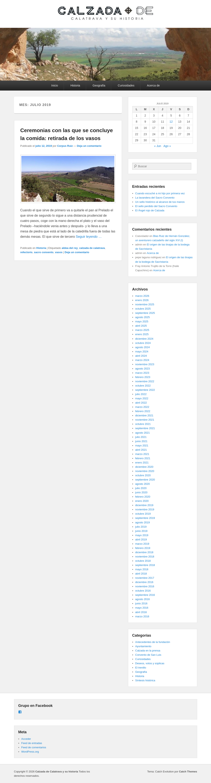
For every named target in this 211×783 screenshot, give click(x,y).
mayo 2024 (141, 351)
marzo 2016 (142, 616)
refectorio (26, 252)
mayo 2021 (141, 445)
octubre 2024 (143, 343)
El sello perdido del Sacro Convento (156, 206)
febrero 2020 (142, 496)
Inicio (54, 85)
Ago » (167, 146)
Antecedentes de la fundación (152, 642)
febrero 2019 (142, 548)
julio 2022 (141, 394)
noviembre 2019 (144, 509)
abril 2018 (141, 573)
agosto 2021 (142, 432)
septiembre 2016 (145, 594)
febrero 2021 (142, 458)
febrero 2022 (142, 411)
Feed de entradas (31, 743)
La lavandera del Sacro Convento (155, 197)
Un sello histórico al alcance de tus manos (160, 201)
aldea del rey (70, 247)
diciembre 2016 (144, 582)
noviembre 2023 (144, 364)
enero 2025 (142, 334)
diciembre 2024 (144, 338)
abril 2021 (141, 449)
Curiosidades (126, 85)
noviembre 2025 (144, 304)
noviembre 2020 (144, 471)
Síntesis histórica (145, 680)
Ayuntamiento (143, 646)
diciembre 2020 (144, 466)
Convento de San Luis (148, 654)
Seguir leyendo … (89, 236)
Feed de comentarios (33, 747)
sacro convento (44, 252)
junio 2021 (141, 441)
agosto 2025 (142, 317)
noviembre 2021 (144, 419)
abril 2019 (141, 539)
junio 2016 (141, 603)
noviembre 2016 (144, 586)
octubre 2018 (143, 560)
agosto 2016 (142, 599)
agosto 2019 (142, 522)
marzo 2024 (142, 360)
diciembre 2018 (144, 552)
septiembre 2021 (145, 428)
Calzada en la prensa (147, 650)
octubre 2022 (143, 385)
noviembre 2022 (144, 381)
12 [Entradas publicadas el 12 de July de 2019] (171, 121)
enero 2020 (142, 500)
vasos (58, 252)
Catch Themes (188, 771)
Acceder (26, 738)
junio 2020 (141, 492)
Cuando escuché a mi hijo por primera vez (160, 193)
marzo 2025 (142, 330)
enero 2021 (142, 462)
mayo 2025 (141, 321)
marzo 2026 (142, 295)
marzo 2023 (142, 372)
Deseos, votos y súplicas (149, 663)
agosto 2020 (142, 483)
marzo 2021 (142, 454)
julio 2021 (141, 436)
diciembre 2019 (144, 505)
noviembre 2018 (144, 556)
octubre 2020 (143, 475)
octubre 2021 (143, 424)
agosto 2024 (142, 347)
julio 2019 (141, 526)
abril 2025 (141, 325)
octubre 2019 (143, 513)
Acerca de (153, 85)
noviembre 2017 (144, 577)
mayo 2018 (141, 569)
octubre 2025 (143, 308)
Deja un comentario (89, 145)
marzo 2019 (142, 543)
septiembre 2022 (145, 389)
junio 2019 (141, 530)
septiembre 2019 (145, 517)
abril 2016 (141, 612)
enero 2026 (142, 300)
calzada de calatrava (92, 247)
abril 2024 (141, 355)
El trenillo (140, 667)
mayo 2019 (141, 535)
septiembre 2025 (145, 312)
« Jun (157, 146)
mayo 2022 (141, 398)
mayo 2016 (141, 607)
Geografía (99, 85)
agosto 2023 (142, 368)
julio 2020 (141, 488)
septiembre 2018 (145, 565)
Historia (75, 85)
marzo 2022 (142, 406)
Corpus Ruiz (65, 145)
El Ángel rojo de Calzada (149, 210)
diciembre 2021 (144, 415)
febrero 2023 (142, 377)
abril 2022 (141, 402)
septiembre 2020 (145, 479)
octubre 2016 (143, 590)
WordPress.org (30, 751)
